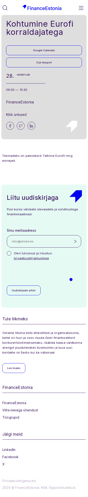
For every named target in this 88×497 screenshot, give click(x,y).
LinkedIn (9, 450)
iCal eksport (44, 62)
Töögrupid (10, 417)
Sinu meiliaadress (21, 230)
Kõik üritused (16, 115)
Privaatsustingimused (19, 481)
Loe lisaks (13, 368)
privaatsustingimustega (31, 258)
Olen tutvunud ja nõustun (33, 255)
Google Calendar (44, 50)
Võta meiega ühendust (20, 410)
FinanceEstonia (14, 403)
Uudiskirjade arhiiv (24, 290)
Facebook (10, 457)
